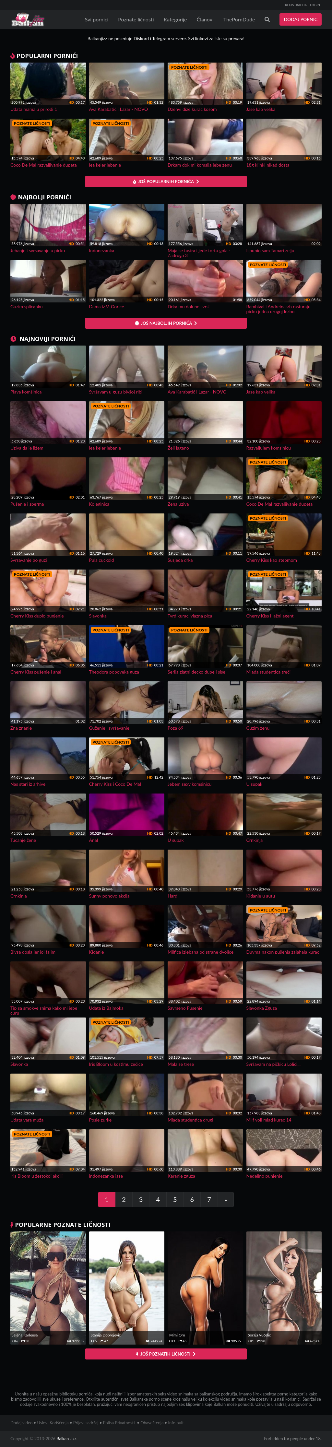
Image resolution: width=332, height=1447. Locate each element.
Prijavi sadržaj (86, 1422)
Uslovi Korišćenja (53, 1422)
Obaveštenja (151, 1422)
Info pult (176, 1422)
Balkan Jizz (66, 1438)
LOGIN (315, 5)
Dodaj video (21, 1422)
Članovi (204, 19)
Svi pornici (97, 19)
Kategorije (175, 19)
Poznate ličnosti (136, 19)
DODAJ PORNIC (300, 19)
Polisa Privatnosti (119, 1422)
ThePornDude (239, 19)
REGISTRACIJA (296, 5)
